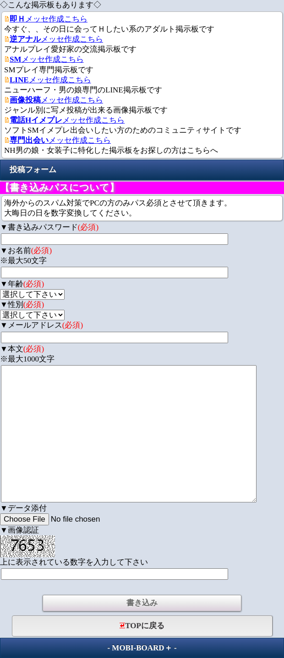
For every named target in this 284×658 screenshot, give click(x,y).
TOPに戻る (142, 625)
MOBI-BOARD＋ (142, 647)
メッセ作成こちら (48, 19)
